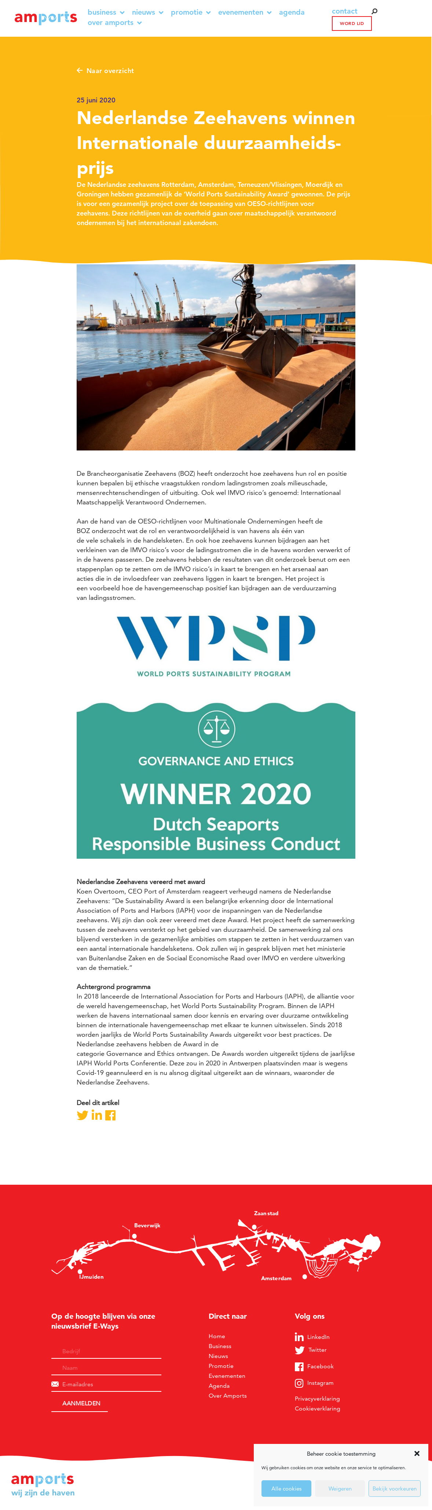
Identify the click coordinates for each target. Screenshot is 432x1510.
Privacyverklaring (317, 1398)
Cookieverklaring (317, 1408)
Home (217, 1336)
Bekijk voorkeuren (395, 1488)
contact (345, 11)
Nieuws (148, 12)
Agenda (292, 12)
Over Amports (115, 22)
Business (106, 12)
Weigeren (340, 1488)
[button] (417, 1453)
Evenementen (245, 12)
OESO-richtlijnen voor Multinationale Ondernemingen (217, 521)
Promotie (191, 12)
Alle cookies (286, 1488)
